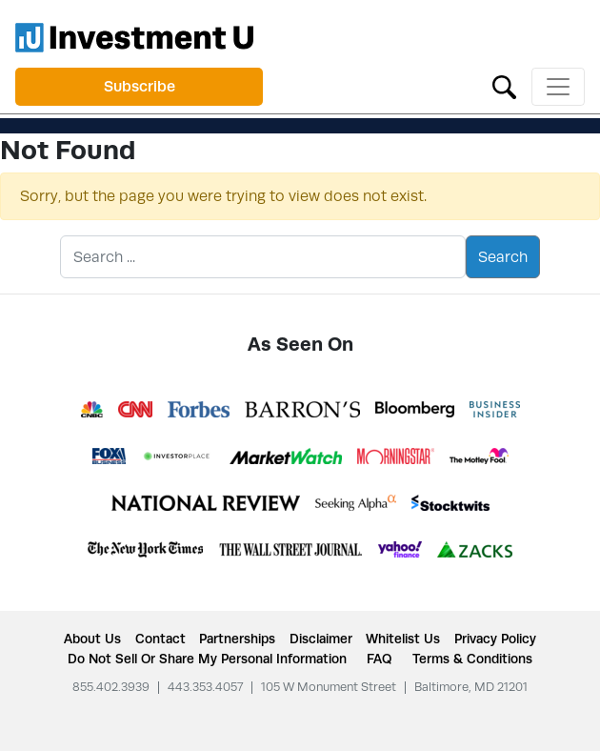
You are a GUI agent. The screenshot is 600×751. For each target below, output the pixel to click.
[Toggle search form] (504, 85)
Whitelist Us (403, 638)
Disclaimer (321, 638)
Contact (160, 638)
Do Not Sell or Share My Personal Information (207, 658)
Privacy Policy (495, 638)
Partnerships (237, 638)
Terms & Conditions (472, 658)
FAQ (379, 658)
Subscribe (139, 86)
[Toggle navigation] (558, 87)
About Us (92, 638)
